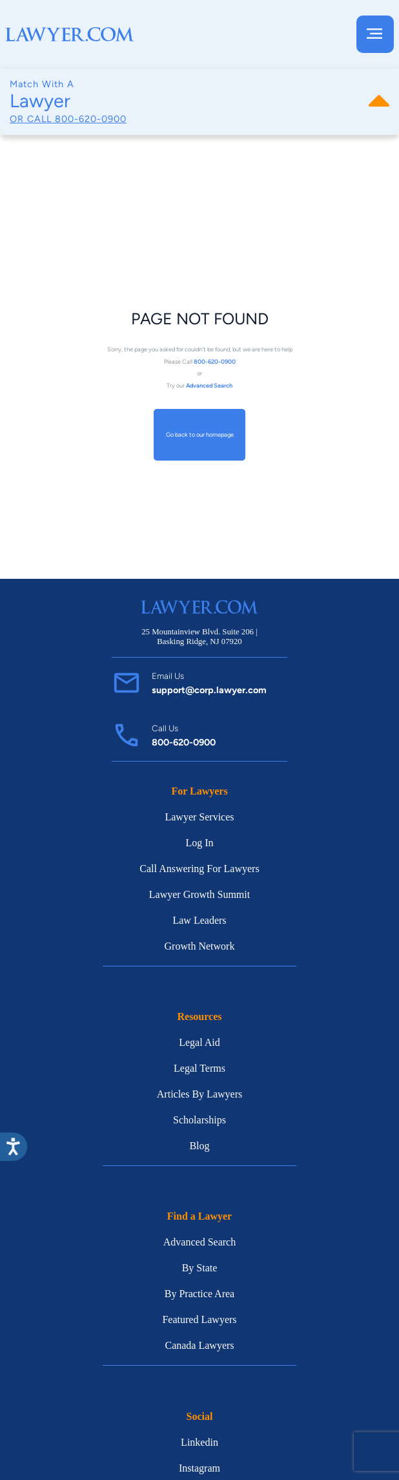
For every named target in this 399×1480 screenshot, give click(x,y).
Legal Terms (199, 1068)
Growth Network (200, 946)
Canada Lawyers (199, 1345)
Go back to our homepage (200, 435)
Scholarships (199, 1119)
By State (200, 1267)
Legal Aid (199, 1042)
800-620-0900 (91, 119)
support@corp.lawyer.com (209, 690)
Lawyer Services (199, 816)
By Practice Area (199, 1293)
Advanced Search (199, 1241)
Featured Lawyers (199, 1319)
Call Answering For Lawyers (199, 868)
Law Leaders (199, 920)
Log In (199, 842)
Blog (199, 1145)
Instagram (199, 1468)
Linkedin (199, 1442)
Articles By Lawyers (199, 1094)
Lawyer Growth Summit (199, 894)
